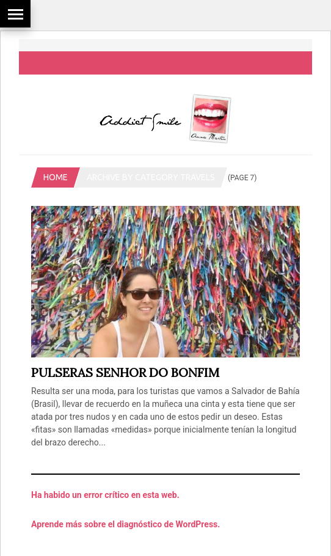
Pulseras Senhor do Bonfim (125, 372)
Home (55, 177)
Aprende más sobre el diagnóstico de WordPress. (125, 524)
